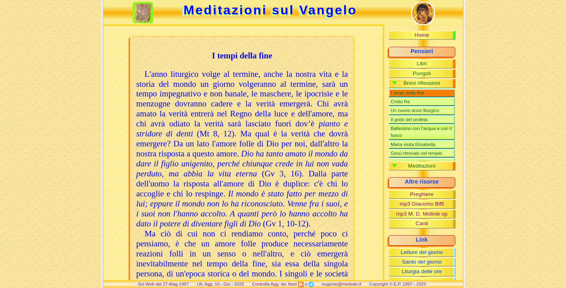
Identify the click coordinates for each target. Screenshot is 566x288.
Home (422, 35)
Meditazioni (422, 166)
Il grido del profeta (409, 119)
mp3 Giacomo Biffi (422, 204)
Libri (422, 63)
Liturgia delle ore (422, 271)
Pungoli (422, 73)
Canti (421, 223)
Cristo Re (400, 101)
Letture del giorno (422, 252)
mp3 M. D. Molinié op (421, 214)
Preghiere (422, 194)
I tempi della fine (407, 92)
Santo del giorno (421, 262)
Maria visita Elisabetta (413, 144)
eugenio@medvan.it (341, 284)
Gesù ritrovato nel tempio (416, 153)
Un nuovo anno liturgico (415, 110)
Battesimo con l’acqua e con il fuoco (421, 132)
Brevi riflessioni (421, 83)
